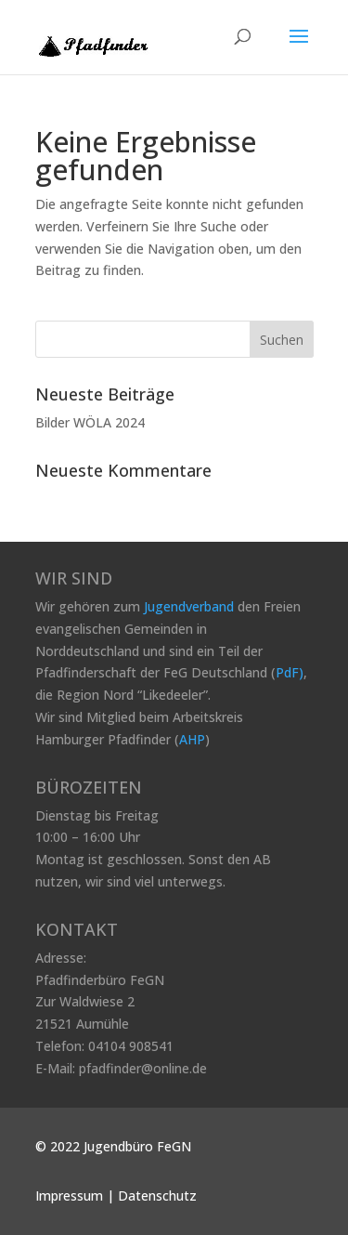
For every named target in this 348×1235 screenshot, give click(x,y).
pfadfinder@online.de (143, 1068)
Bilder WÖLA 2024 (90, 422)
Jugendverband (189, 606)
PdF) (289, 672)
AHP (192, 739)
